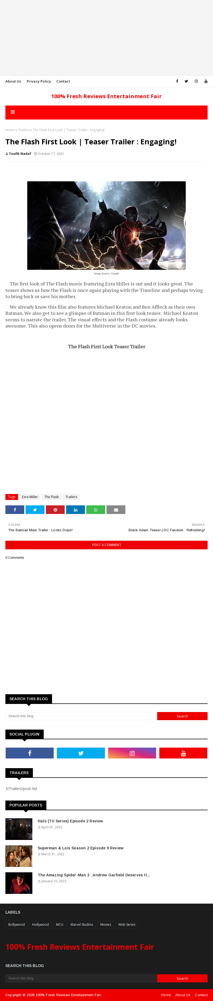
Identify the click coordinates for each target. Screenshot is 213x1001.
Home (10, 130)
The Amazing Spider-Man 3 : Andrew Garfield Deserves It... (94, 875)
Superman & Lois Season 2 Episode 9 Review (80, 848)
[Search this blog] (81, 716)
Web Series (126, 924)
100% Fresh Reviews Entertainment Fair (106, 96)
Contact (63, 81)
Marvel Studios (82, 924)
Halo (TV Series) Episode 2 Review (70, 821)
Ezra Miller (30, 497)
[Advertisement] (106, 38)
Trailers (24, 130)
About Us (13, 81)
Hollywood (40, 924)
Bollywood (16, 924)
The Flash (51, 497)
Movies (105, 924)
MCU (59, 924)
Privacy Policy (39, 81)
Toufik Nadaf (20, 153)
